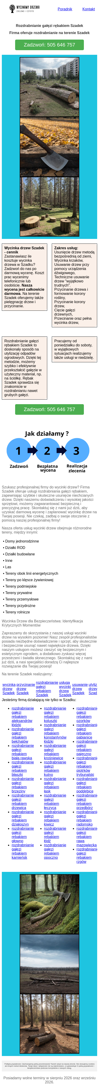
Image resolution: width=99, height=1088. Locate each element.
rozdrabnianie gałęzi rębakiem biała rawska (23, 752)
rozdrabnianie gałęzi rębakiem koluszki (55, 714)
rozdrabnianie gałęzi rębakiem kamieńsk (23, 851)
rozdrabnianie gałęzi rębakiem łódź (55, 835)
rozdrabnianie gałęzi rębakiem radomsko (88, 818)
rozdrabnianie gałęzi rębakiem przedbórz (88, 801)
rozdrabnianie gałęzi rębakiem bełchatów (23, 735)
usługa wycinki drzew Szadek (65, 689)
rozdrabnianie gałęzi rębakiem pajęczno (88, 748)
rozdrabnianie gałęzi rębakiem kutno (55, 768)
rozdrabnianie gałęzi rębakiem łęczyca (55, 801)
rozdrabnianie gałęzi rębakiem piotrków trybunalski (88, 766)
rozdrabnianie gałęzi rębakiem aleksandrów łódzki (23, 716)
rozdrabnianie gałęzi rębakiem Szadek (47, 689)
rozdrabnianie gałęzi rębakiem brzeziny (23, 785)
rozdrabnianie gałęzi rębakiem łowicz (55, 818)
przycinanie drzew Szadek (25, 689)
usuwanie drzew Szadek (80, 689)
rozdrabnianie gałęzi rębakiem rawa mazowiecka (88, 837)
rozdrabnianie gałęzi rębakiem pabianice (88, 731)
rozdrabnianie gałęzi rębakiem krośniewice (55, 752)
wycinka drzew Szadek (9, 689)
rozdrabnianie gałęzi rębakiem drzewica (23, 801)
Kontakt (88, 9)
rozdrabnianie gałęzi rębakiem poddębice (88, 785)
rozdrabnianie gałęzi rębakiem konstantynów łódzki (55, 733)
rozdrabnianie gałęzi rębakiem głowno (23, 835)
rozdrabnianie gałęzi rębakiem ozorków (88, 714)
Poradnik (65, 9)
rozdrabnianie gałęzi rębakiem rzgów (88, 855)
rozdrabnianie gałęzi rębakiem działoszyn (23, 818)
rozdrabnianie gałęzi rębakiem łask (55, 785)
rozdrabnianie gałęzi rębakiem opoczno (55, 851)
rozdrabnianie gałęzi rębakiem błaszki (23, 768)
